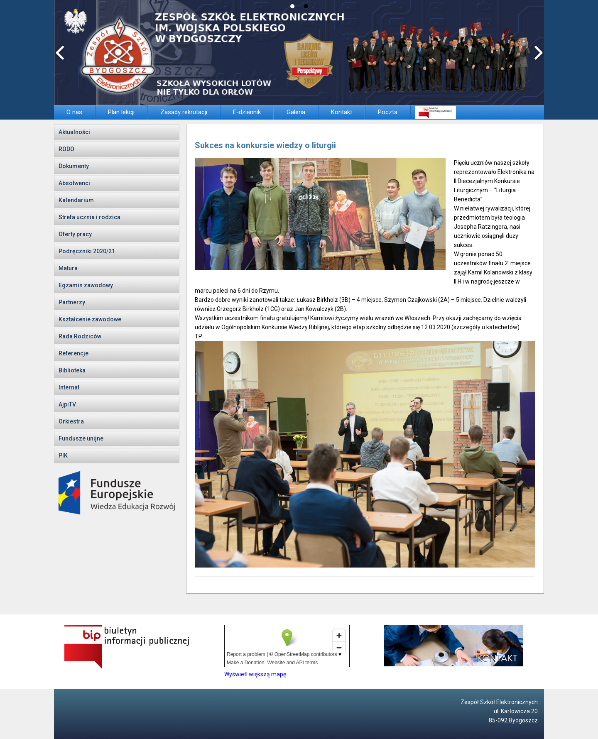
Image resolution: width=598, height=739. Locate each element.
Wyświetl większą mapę (255, 674)
